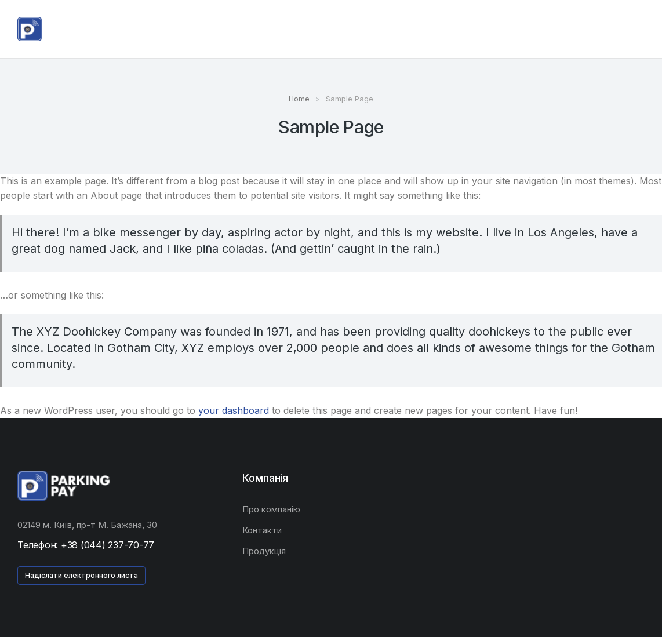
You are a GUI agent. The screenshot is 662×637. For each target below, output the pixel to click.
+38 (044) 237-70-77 (107, 545)
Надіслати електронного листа (81, 575)
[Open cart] (639, 29)
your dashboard (233, 410)
